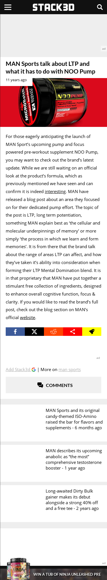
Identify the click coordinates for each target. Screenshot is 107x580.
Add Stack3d (18, 369)
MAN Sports (69, 369)
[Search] (100, 7)
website (27, 317)
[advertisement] (53, 32)
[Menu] (7, 7)
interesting (55, 191)
